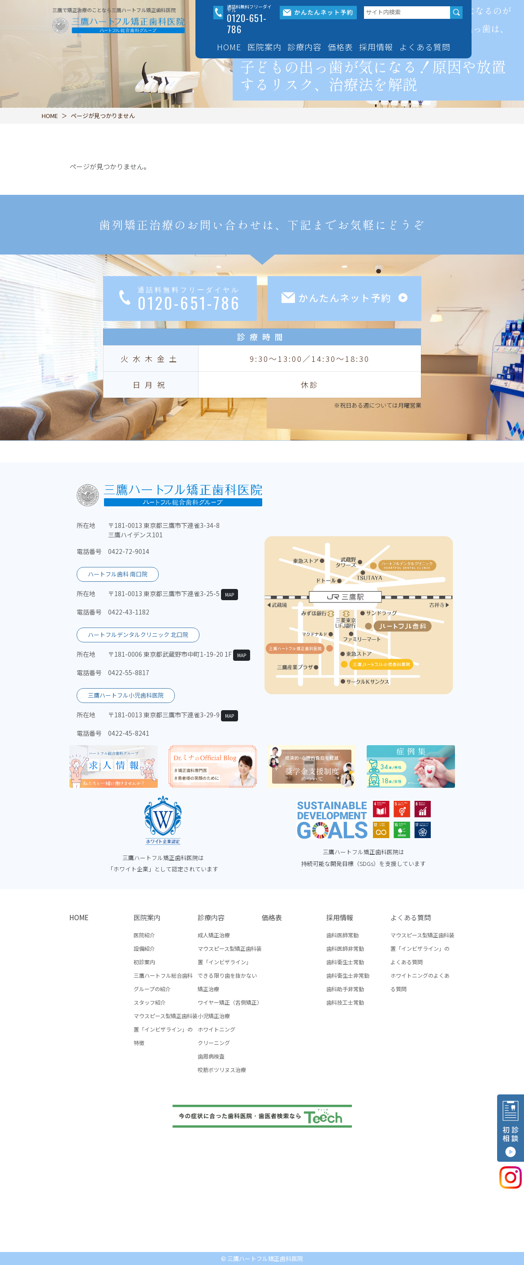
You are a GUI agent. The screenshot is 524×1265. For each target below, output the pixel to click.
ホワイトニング (216, 1029)
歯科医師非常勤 (345, 948)
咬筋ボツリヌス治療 (222, 1069)
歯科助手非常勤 (345, 989)
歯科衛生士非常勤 (347, 975)
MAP (229, 594)
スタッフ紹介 (150, 1002)
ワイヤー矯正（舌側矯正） (230, 1002)
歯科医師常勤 (342, 935)
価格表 (340, 47)
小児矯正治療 (214, 1015)
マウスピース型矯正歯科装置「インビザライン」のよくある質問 (422, 948)
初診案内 (144, 962)
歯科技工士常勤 (345, 1002)
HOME (229, 47)
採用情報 (339, 917)
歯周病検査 (211, 1056)
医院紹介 (144, 935)
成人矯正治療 (214, 935)
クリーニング (214, 1042)
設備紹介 (144, 948)
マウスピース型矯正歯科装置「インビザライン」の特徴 (166, 1029)
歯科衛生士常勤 (345, 962)
